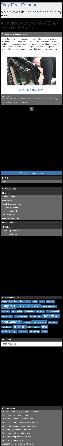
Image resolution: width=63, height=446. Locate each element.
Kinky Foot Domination (10, 218)
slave (45, 99)
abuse (4, 301)
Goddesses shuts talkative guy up (15, 415)
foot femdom (7, 316)
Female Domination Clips (11, 204)
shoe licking (20, 327)
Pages (5, 178)
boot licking (53, 99)
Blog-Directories (9, 223)
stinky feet (23, 332)
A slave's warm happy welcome (15, 34)
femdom (40, 311)
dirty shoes (5, 311)
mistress (53, 322)
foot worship (11, 322)
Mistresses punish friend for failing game (17, 419)
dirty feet (8, 306)
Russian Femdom (8, 197)
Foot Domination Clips (10, 211)
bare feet (13, 301)
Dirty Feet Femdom (20, 4)
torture (44, 332)
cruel (42, 301)
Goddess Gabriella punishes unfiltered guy (18, 444)
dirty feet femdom (29, 306)
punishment (6, 327)
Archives (6, 339)
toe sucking (34, 332)
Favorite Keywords (10, 297)
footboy (26, 322)
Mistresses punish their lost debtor (15, 440)
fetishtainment (53, 311)
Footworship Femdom (10, 231)
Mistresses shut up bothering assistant (16, 437)
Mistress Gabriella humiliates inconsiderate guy (20, 422)
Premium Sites (9, 189)
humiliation (39, 322)
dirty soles (17, 311)
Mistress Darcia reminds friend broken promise (20, 426)
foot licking (35, 316)
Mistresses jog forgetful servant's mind (16, 430)
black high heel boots (35, 99)
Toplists (6, 227)
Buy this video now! (31, 89)
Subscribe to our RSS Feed (31, 173)
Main (4, 181)
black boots (22, 99)
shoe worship (33, 327)
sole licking (9, 331)
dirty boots (13, 99)
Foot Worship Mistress (10, 208)
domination (29, 311)
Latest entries (8, 408)
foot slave (16, 102)
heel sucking (6, 102)
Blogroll (6, 193)
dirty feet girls (49, 306)
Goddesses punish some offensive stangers (18, 433)
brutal (35, 301)
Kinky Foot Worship (9, 200)
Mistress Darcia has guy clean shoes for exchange (21, 412)
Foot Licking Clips (9, 215)
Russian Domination (9, 234)
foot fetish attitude (21, 316)
